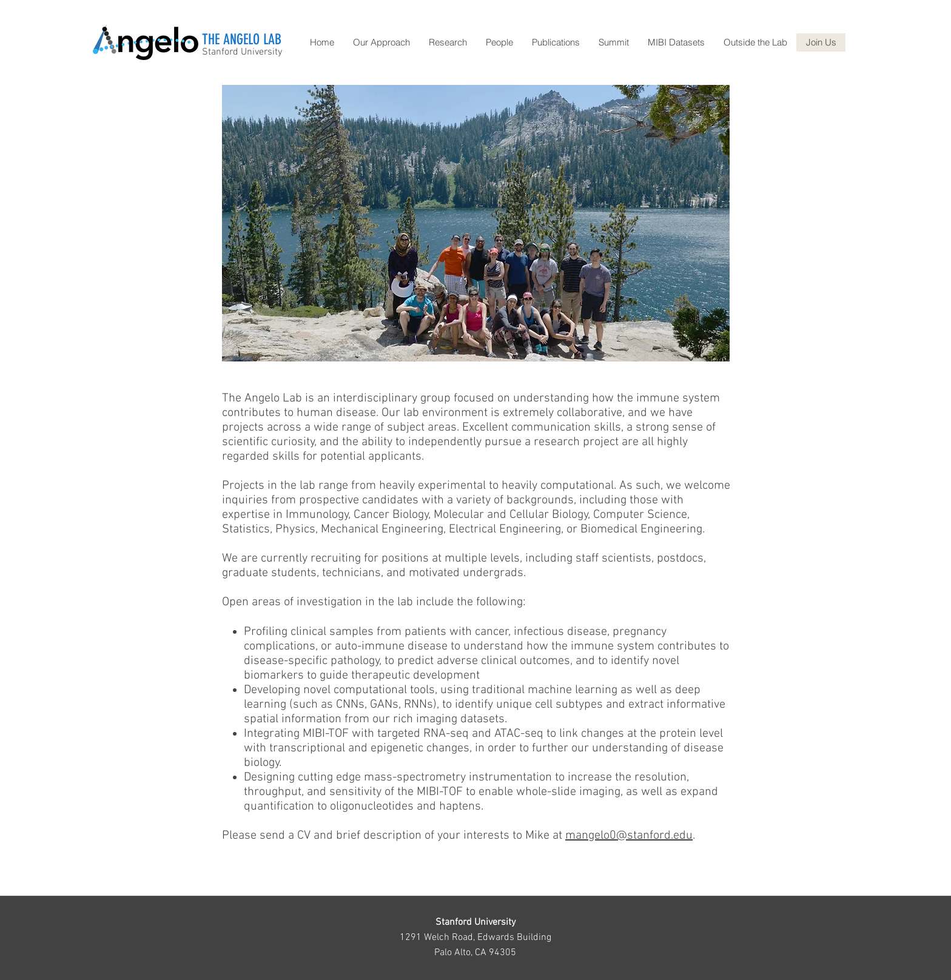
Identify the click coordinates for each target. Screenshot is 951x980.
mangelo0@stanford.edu (629, 835)
